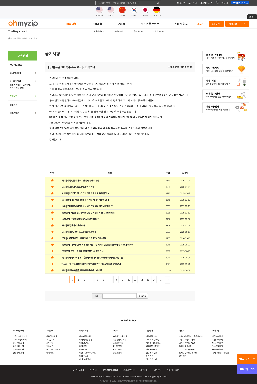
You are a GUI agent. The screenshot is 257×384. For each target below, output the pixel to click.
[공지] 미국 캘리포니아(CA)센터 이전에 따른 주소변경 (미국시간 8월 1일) (92, 257)
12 (141, 279)
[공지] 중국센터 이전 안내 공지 (74, 225)
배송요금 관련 (151, 349)
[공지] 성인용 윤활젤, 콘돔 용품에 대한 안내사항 (81, 270)
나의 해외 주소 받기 (153, 339)
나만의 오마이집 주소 (87, 352)
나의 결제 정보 (84, 359)
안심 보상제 (117, 352)
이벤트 (181, 330)
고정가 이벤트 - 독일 (187, 342)
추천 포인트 (138, 31)
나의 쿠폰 (83, 346)
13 (148, 279)
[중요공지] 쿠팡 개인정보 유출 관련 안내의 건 (80, 219)
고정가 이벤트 (158, 31)
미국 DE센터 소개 (19, 336)
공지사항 (13, 96)
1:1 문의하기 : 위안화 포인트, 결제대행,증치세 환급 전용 (20, 84)
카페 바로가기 (51, 352)
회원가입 (216, 23)
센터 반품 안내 (151, 359)
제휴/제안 (144, 369)
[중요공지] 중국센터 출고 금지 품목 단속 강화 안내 (82, 251)
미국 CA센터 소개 (19, 339)
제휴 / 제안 (14, 112)
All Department (19, 31)
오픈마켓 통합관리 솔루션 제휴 (191, 336)
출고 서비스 (117, 349)
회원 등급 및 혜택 (119, 339)
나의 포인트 (83, 342)
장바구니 (222, 2)
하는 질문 (16, 64)
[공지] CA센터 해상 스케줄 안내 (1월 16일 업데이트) (83, 238)
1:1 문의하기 (15, 72)
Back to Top (130, 320)
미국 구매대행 (217, 342)
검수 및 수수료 (151, 352)
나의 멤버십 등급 (85, 339)
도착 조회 (250, 359)
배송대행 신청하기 (237, 23)
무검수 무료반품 (185, 346)
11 (135, 279)
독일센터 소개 (18, 346)
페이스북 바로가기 (53, 349)
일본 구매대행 (217, 346)
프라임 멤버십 (98, 31)
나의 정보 (83, 349)
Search (142, 295)
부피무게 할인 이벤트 (187, 349)
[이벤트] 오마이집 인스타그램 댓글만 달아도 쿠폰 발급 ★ (85, 193)
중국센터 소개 (18, 342)
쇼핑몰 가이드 (153, 342)
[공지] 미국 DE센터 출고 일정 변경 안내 (77, 186)
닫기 (252, 16)
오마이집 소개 (18, 330)
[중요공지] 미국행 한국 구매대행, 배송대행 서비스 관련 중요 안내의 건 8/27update (97, 244)
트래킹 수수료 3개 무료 (188, 352)
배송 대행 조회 (84, 336)
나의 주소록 (83, 355)
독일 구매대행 (217, 339)
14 (154, 279)
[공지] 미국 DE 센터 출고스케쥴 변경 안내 (78, 231)
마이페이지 (206, 2)
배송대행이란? (151, 336)
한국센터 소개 (18, 349)
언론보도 (13, 104)
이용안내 (149, 330)
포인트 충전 (118, 31)
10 (129, 279)
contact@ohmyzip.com (156, 376)
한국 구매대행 (217, 336)
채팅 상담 (250, 369)
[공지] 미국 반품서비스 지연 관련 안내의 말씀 (80, 180)
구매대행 (215, 330)
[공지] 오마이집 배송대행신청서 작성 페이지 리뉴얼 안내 (85, 199)
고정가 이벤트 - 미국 (187, 339)
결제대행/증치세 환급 (220, 352)
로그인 (200, 23)
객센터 (192, 2)
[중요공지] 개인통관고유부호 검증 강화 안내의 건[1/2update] (88, 212)
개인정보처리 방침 (110, 369)
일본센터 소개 (18, 352)
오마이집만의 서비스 (120, 336)
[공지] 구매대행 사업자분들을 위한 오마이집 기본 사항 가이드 (87, 206)
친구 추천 (182, 355)
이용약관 (93, 369)
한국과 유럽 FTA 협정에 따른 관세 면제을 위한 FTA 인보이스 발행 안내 (91, 263)
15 (160, 279)
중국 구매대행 (217, 349)
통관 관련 (149, 355)
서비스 (115, 330)
